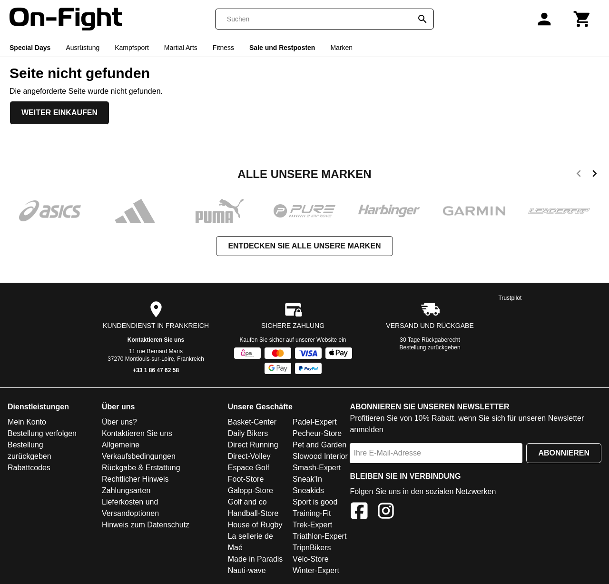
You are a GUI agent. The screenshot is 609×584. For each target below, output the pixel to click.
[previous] (579, 175)
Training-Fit (312, 513)
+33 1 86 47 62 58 (156, 370)
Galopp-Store (250, 490)
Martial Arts (180, 47)
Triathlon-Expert (319, 536)
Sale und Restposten (282, 47)
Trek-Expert (312, 525)
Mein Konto (27, 422)
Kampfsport (132, 47)
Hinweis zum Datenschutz (145, 525)
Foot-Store (246, 479)
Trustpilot (510, 298)
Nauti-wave (247, 570)
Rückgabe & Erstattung (141, 468)
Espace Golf (248, 468)
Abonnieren (563, 453)
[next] (594, 175)
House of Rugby (255, 525)
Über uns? (119, 422)
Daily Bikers (248, 433)
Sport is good (315, 502)
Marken (341, 47)
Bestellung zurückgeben (430, 347)
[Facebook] (359, 512)
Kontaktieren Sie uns (156, 340)
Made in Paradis (255, 559)
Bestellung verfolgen (42, 433)
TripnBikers (312, 548)
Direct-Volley (249, 456)
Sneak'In (307, 479)
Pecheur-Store (317, 433)
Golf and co (247, 502)
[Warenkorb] (582, 19)
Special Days (30, 47)
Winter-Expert (316, 570)
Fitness (223, 47)
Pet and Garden (319, 445)
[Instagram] (385, 512)
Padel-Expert (315, 422)
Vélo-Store (311, 559)
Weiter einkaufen (59, 113)
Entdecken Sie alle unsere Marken (304, 246)
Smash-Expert (317, 468)
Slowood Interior (320, 456)
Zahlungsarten (126, 490)
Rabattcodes (29, 468)
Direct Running (253, 445)
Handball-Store (253, 513)
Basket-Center (252, 422)
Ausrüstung (82, 47)
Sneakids (308, 490)
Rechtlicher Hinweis (135, 479)
